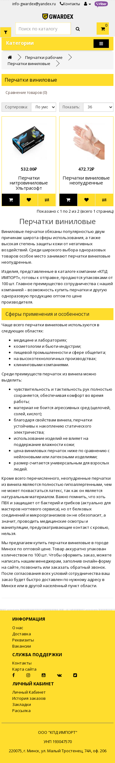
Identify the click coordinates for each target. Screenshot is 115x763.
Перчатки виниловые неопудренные (86, 180)
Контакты (70, 3)
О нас (17, 627)
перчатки (77, 256)
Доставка (21, 634)
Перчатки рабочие (44, 57)
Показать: (71, 107)
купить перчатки (50, 542)
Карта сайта (24, 669)
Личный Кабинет (29, 692)
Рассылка (21, 710)
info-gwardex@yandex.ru (34, 3)
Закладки (21, 704)
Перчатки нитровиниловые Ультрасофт (29, 183)
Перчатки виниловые (29, 63)
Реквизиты (23, 640)
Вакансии (21, 646)
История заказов (29, 698)
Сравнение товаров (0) (26, 92)
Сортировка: (16, 107)
